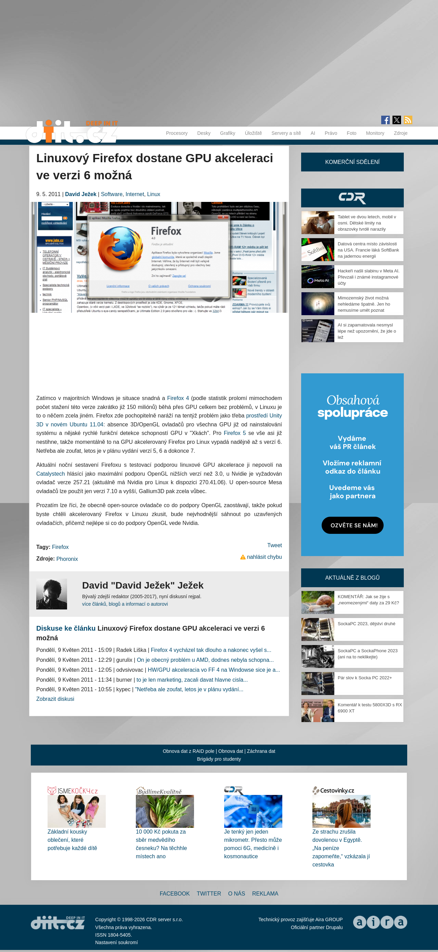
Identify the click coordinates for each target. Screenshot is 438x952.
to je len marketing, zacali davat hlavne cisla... (192, 680)
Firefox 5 (235, 433)
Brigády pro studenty (219, 759)
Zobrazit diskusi (55, 699)
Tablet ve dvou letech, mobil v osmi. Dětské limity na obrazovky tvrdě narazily (367, 223)
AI (313, 133)
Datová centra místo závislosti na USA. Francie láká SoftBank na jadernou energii (368, 250)
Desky (203, 133)
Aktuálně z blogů (352, 578)
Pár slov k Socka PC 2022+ (365, 677)
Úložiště (253, 133)
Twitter (209, 894)
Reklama (265, 894)
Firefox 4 (178, 398)
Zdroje (401, 133)
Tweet (274, 545)
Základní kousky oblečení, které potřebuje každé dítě (72, 840)
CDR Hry (352, 198)
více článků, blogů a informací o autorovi (125, 604)
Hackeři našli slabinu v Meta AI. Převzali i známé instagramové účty (369, 277)
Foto (352, 133)
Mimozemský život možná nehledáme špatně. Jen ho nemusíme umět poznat (364, 304)
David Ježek (80, 194)
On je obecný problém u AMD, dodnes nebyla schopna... (205, 660)
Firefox (60, 547)
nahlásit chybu (264, 557)
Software (112, 194)
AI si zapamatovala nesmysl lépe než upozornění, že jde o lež (367, 331)
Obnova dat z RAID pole (189, 751)
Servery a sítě (286, 133)
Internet (135, 194)
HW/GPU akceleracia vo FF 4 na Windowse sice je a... (214, 670)
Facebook (175, 894)
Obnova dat (230, 751)
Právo (331, 133)
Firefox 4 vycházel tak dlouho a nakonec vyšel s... (211, 650)
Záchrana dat (261, 751)
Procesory (177, 133)
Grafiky (227, 133)
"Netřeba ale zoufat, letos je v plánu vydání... (189, 689)
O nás (236, 894)
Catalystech (50, 474)
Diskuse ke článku (65, 628)
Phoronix (67, 559)
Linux (153, 194)
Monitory (375, 133)
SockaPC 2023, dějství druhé (366, 623)
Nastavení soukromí (116, 942)
